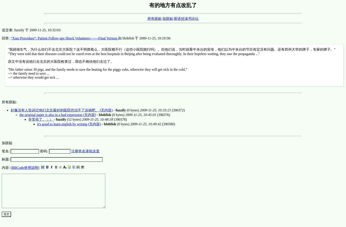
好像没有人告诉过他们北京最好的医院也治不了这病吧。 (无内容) (62, 110)
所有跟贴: (9, 102)
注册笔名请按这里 (85, 151)
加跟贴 (167, 18)
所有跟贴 (154, 18)
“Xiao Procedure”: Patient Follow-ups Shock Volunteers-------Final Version (64, 38)
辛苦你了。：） (41, 119)
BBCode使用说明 (25, 168)
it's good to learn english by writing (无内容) (69, 124)
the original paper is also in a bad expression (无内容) (57, 115)
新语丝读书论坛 (186, 18)
